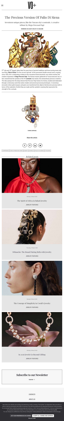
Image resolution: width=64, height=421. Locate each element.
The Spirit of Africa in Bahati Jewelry (32, 200)
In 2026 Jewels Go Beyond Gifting (32, 354)
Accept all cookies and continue (43, 416)
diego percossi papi (16, 150)
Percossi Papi (32, 81)
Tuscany (47, 150)
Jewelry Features (32, 205)
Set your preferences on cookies (21, 416)
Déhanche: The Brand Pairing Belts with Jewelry (32, 252)
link (56, 410)
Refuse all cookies (32, 418)
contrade (5, 150)
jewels (31, 150)
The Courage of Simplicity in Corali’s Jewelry (32, 303)
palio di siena (39, 150)
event (26, 150)
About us (32, 399)
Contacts (32, 394)
